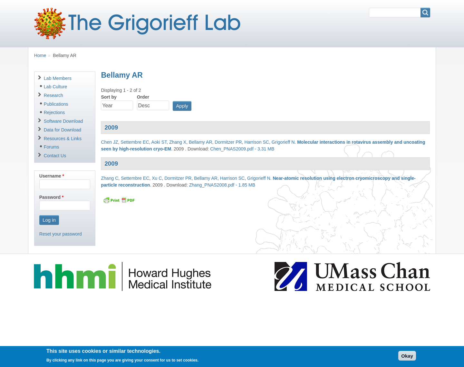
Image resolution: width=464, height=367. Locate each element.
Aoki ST (159, 142)
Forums (51, 147)
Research (53, 95)
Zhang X (177, 142)
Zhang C (109, 178)
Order (143, 97)
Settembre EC (135, 142)
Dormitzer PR (228, 142)
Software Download (63, 121)
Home (40, 55)
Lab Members (58, 78)
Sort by (108, 97)
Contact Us (55, 155)
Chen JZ (109, 142)
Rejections (54, 112)
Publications (56, 104)
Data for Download (62, 129)
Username (50, 176)
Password (50, 197)
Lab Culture (55, 86)
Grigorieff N (283, 142)
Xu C (157, 178)
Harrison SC (256, 142)
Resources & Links (63, 138)
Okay (407, 357)
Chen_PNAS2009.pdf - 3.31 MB (242, 148)
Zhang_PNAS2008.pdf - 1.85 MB (222, 185)
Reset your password (60, 234)
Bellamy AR (200, 142)
